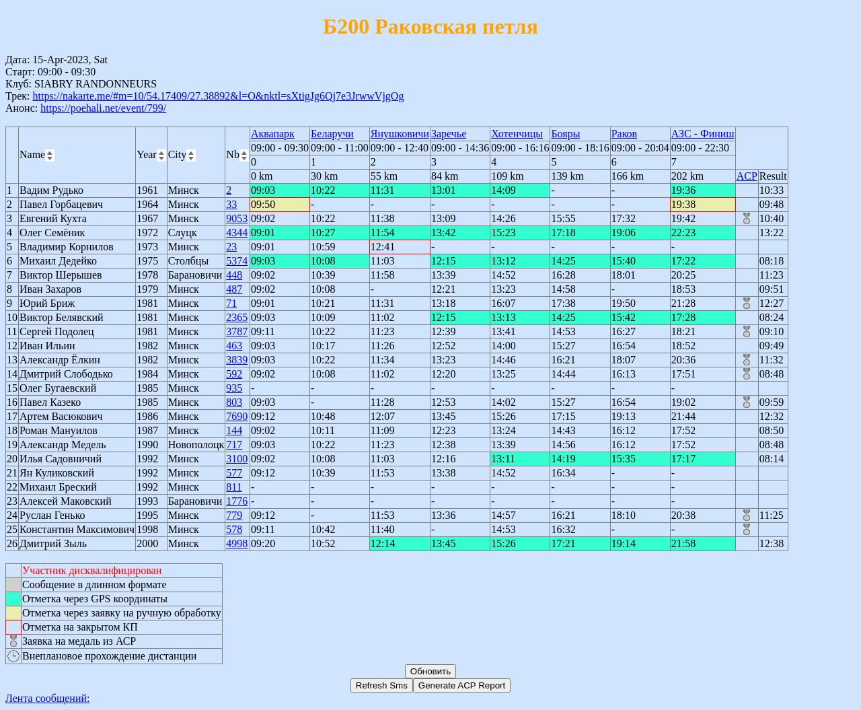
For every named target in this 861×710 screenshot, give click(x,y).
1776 (237, 501)
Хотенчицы (517, 133)
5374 (237, 261)
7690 (237, 416)
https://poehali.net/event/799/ (103, 108)
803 (234, 402)
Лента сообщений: (47, 698)
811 (233, 487)
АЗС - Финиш (703, 133)
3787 (237, 331)
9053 (237, 218)
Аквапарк (273, 133)
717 (234, 444)
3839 (237, 359)
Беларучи (332, 133)
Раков (624, 133)
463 (234, 345)
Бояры (565, 133)
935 (234, 388)
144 (234, 430)
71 (231, 303)
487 (234, 289)
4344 (237, 232)
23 (231, 246)
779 (234, 515)
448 (234, 275)
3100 (237, 458)
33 (231, 204)
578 (234, 529)
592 (234, 374)
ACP (747, 176)
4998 (237, 543)
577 (234, 472)
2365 (237, 317)
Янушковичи (400, 133)
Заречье (448, 133)
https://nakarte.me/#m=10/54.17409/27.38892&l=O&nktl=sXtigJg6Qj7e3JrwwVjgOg (218, 96)
